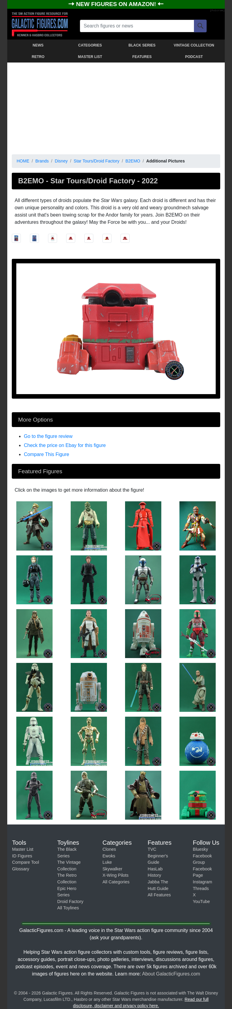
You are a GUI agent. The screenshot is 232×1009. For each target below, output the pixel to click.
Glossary (20, 868)
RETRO (38, 57)
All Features (159, 894)
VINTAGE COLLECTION (194, 45)
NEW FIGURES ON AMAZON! (117, 4)
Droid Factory (70, 901)
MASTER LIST (90, 57)
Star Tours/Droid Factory (96, 161)
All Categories (116, 881)
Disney (61, 161)
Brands (42, 161)
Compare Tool (25, 862)
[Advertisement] (116, 107)
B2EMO (132, 161)
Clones (109, 849)
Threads (201, 888)
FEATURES (142, 57)
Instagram (202, 881)
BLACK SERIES (141, 45)
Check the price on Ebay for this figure (65, 445)
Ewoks (108, 855)
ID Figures (22, 855)
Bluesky (200, 849)
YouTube (201, 901)
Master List (22, 849)
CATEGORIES (90, 45)
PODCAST (194, 57)
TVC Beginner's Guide (158, 856)
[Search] (200, 26)
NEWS (38, 45)
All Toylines (68, 907)
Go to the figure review (48, 436)
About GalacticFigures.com (171, 973)
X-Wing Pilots (115, 875)
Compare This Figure (46, 454)
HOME (23, 161)
